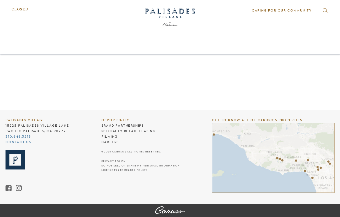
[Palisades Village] (170, 210)
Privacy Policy (113, 161)
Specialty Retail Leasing (128, 131)
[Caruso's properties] (273, 158)
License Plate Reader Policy (124, 170)
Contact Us (18, 142)
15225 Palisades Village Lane (37, 125)
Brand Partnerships (122, 125)
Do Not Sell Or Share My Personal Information (140, 165)
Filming (109, 136)
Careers (110, 142)
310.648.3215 (18, 136)
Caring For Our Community (282, 10)
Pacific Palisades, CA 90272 (36, 131)
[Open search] (325, 10)
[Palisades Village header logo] (170, 23)
